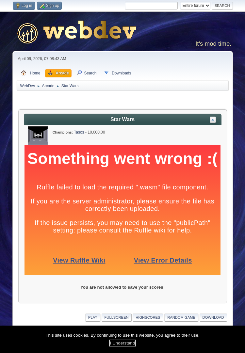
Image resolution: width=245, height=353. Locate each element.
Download (213, 317)
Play (92, 317)
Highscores (148, 317)
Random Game (181, 317)
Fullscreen (117, 317)
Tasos (79, 132)
